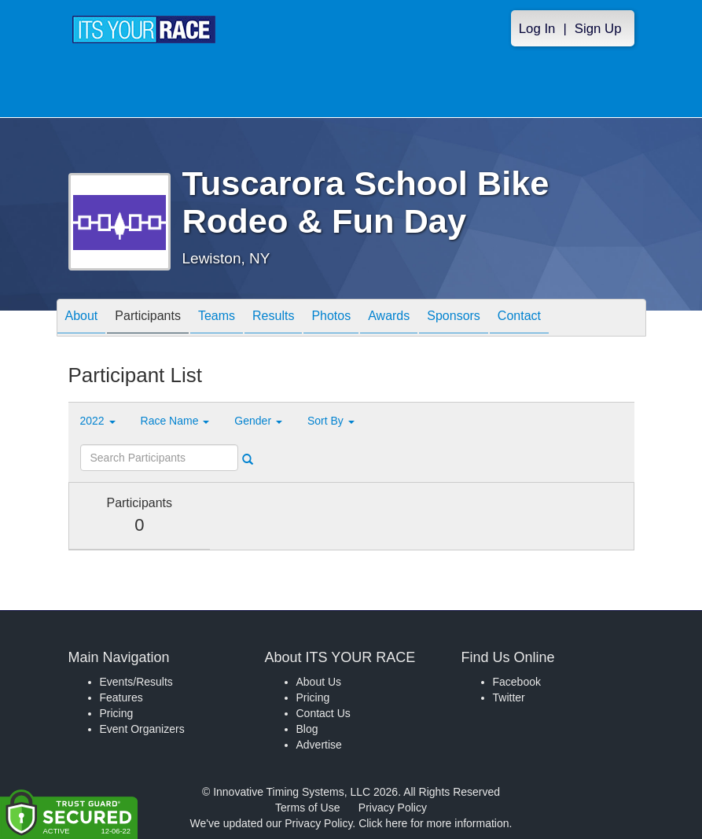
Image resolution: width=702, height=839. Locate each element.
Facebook (517, 681)
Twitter (509, 697)
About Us (319, 681)
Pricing (117, 713)
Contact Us (323, 713)
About (81, 319)
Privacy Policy (392, 807)
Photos (331, 319)
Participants (148, 319)
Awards (389, 319)
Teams (216, 319)
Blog (307, 729)
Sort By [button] (331, 420)
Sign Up (598, 28)
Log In (537, 28)
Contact (519, 319)
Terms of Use (307, 807)
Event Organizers (142, 729)
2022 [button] (98, 420)
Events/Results (136, 681)
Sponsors (453, 319)
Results (273, 319)
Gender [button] (258, 420)
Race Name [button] (175, 420)
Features (121, 697)
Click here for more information (433, 823)
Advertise (319, 744)
